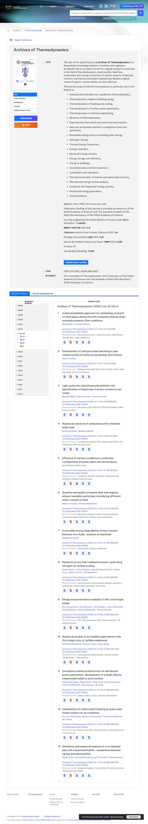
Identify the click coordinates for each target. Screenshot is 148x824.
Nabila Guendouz (116, 757)
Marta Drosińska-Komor (92, 716)
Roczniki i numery (20, 293)
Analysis (93, 548)
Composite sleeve (103, 335)
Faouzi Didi (103, 757)
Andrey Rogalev (83, 569)
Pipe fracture (117, 335)
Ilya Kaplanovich (90, 572)
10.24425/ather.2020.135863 (75, 727)
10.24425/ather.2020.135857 (75, 511)
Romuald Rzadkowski (113, 716)
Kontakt (89, 6)
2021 (20, 324)
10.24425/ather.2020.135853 (75, 366)
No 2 (22, 343)
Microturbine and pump (107, 620)
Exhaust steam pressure (82, 479)
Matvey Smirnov (76, 572)
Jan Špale (99, 685)
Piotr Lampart (100, 607)
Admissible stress (116, 730)
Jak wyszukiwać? (78, 18)
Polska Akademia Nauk (30, 816)
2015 (20, 371)
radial (87, 695)
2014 (20, 375)
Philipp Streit (86, 682)
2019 (20, 352)
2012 (20, 385)
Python (117, 369)
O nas (53, 6)
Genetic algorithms (85, 730)
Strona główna (35, 794)
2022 (20, 320)
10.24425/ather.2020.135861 (74, 652)
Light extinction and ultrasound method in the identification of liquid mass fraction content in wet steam (92, 389)
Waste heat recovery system (89, 514)
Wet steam (82, 407)
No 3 (22, 340)
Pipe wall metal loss (86, 335)
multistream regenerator (84, 586)
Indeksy (71, 6)
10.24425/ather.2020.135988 (75, 765)
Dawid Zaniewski (69, 610)
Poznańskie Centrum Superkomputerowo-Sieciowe (90, 820)
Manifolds (102, 548)
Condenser (82, 476)
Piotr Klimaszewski (70, 607)
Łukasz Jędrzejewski (87, 610)
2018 (20, 357)
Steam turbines (101, 730)
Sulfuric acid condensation (101, 517)
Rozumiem (133, 817)
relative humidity (111, 655)
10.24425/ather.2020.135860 (75, 617)
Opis (16, 94)
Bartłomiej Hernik (69, 431)
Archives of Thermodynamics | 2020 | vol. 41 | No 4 (83, 329)
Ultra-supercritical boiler (107, 442)
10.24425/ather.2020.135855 (75, 439)
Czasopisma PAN (56, 799)
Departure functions (80, 372)
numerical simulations (86, 442)
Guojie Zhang (103, 644)
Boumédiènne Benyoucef (86, 757)
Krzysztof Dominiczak (71, 716)
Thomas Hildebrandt (71, 685)
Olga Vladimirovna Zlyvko (102, 569)
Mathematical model (86, 369)
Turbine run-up (69, 733)
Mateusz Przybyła (70, 504)
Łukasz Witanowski (115, 607)
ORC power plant (89, 620)
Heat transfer (83, 548)
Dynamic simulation (85, 768)
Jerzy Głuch (67, 719)
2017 (20, 361)
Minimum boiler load (81, 444)
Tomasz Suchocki (104, 610)
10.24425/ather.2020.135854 (75, 404)
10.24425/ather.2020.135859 (75, 580)
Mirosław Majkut (69, 397)
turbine (80, 695)
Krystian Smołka (99, 397)
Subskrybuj (26, 118)
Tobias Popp (98, 682)
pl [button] (113, 6)
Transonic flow (81, 657)
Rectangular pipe (70, 771)
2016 (20, 366)
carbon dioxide (84, 583)
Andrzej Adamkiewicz (88, 504)
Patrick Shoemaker (112, 682)
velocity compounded (107, 695)
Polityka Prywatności (52, 816)
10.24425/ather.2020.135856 (75, 473)
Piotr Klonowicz (86, 607)
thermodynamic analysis (101, 583)
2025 (20, 306)
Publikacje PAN (132, 6)
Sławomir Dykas (84, 397)
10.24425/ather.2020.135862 (75, 693)
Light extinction (94, 407)
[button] (71, 342)
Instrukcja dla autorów (42, 293)
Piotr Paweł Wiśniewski (72, 644)
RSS (26, 125)
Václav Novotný (87, 685)
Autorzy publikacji (78, 802)
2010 (20, 394)
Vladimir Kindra (68, 569)
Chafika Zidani (68, 757)
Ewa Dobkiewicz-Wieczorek (74, 465)
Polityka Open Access (22, 110)
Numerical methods (104, 369)
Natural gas (84, 517)
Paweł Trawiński (69, 359)
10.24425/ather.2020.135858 (75, 546)
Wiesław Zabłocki (85, 431)
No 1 (22, 346)
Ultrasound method (110, 407)
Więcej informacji (117, 817)
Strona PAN (119, 794)
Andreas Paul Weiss (70, 682)
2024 (20, 310)
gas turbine (100, 586)
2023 (20, 315)
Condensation (69, 657)
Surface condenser (96, 476)
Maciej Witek (68, 324)
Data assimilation (82, 338)
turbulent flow (101, 768)
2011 (20, 389)
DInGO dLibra (46, 820)
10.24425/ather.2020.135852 (75, 332)
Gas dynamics (69, 338)
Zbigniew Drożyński (70, 538)
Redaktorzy (18, 102)
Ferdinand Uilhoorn (82, 324)
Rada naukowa (20, 98)
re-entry (94, 695)
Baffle (80, 771)
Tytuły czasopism (33, 31)
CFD (79, 620)
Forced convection (116, 768)
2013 (20, 380)
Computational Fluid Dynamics (90, 655)
